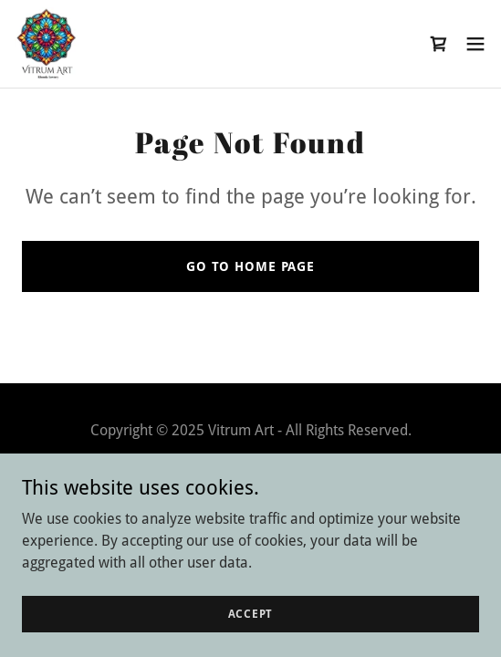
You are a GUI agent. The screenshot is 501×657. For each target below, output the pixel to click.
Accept (251, 613)
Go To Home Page (250, 266)
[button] (475, 44)
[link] (47, 43)
